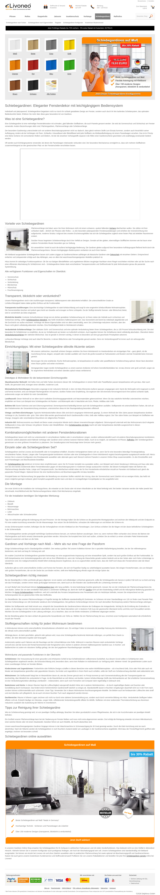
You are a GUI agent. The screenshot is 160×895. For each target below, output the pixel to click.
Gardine (89, 590)
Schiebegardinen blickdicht (36, 320)
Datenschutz (104, 888)
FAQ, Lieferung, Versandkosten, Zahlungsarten (86, 888)
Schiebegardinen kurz (45, 587)
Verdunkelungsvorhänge (14, 335)
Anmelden (151, 1)
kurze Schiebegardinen (24, 592)
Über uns (46, 888)
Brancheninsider (55, 888)
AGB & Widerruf (66, 888)
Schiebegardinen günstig (136, 856)
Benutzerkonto (142, 1)
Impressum (113, 888)
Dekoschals (114, 255)
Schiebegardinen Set (16, 464)
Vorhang (112, 228)
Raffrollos (130, 440)
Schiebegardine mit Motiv (79, 425)
